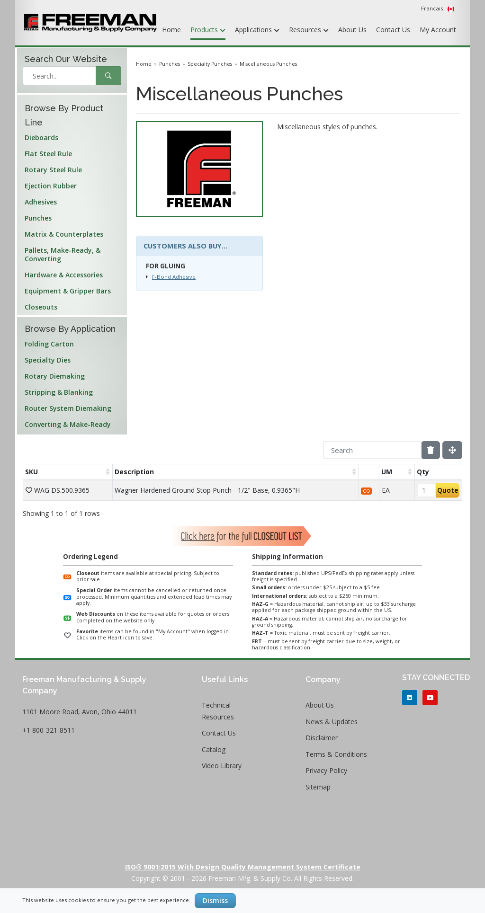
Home (171, 29)
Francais (438, 8)
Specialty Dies (48, 359)
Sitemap (318, 786)
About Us (352, 29)
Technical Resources (218, 710)
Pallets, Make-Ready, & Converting (62, 254)
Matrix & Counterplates (64, 234)
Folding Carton (49, 343)
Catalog (213, 749)
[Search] (372, 450)
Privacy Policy (326, 770)
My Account (438, 29)
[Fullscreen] (452, 450)
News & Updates (331, 721)
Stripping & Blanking (59, 392)
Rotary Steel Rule (53, 169)
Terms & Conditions (336, 754)
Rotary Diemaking (55, 376)
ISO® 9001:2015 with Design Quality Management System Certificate (242, 866)
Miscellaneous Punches (268, 64)
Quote (447, 490)
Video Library (222, 765)
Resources (309, 30)
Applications (257, 30)
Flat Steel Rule (48, 153)
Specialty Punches (210, 64)
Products (207, 30)
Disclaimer (321, 737)
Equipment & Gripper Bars (68, 290)
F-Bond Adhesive (174, 276)
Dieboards (41, 137)
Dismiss (215, 900)
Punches (38, 217)
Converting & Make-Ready (68, 424)
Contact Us (393, 29)
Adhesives (41, 201)
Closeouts (41, 306)
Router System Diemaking (68, 408)
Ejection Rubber (51, 185)
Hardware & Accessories (64, 274)
